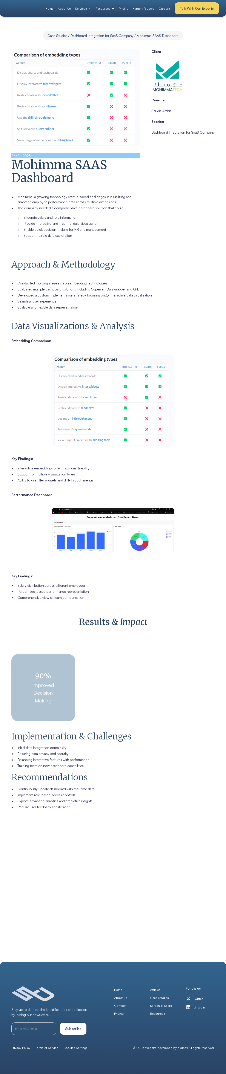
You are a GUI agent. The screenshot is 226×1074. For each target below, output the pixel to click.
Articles (155, 990)
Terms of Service (46, 1048)
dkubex (183, 1048)
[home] (24, 8)
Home (50, 8)
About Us (64, 8)
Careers (164, 8)
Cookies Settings (75, 1048)
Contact (120, 1005)
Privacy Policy (20, 1048)
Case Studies (57, 36)
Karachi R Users (143, 8)
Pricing (123, 8)
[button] (83, 8)
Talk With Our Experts (197, 8)
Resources (157, 1013)
